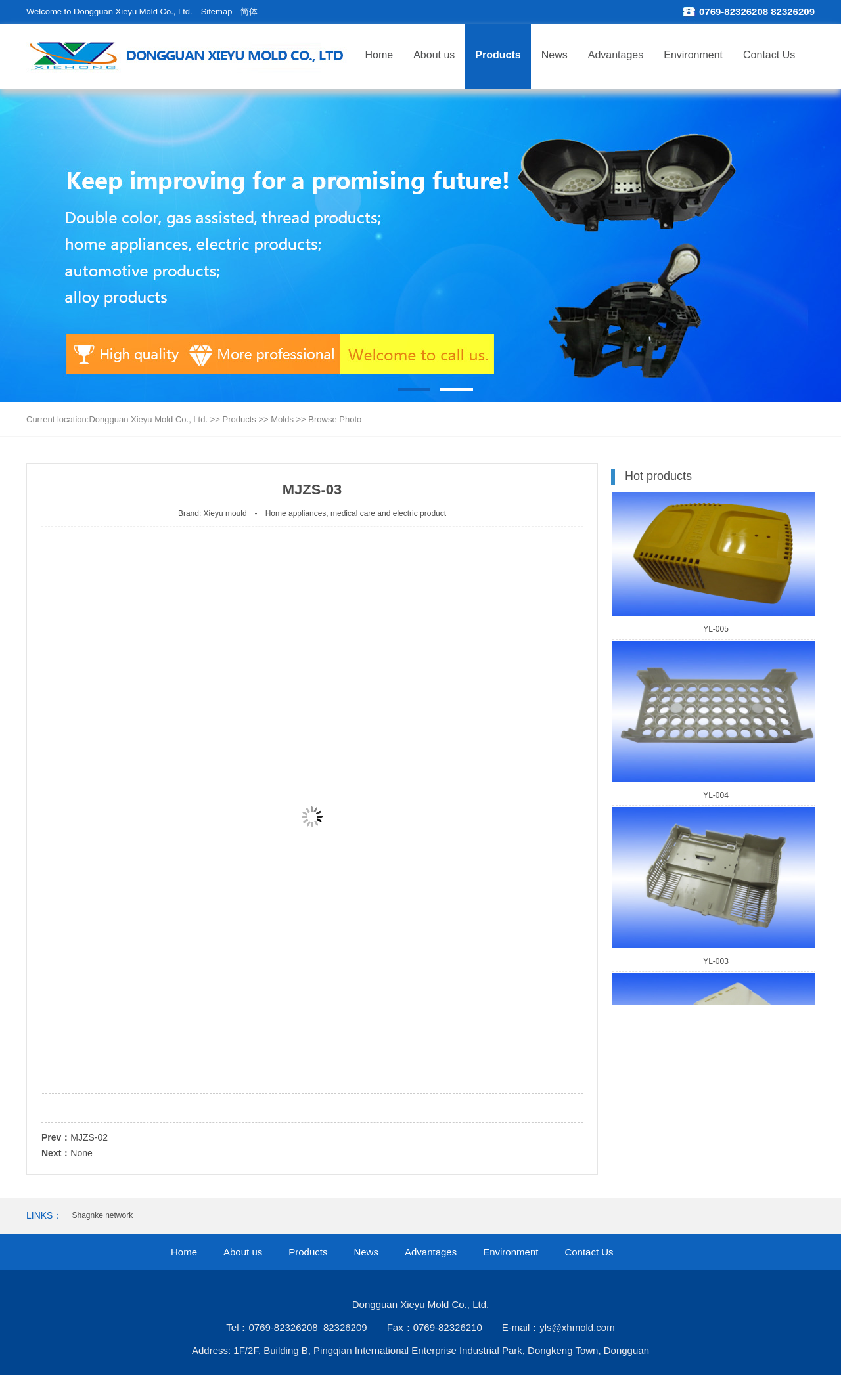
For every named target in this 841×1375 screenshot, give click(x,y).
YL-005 (716, 631)
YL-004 (716, 797)
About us (434, 54)
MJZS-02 (89, 1137)
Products (497, 54)
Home (379, 54)
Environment (693, 54)
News (554, 54)
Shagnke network (102, 1215)
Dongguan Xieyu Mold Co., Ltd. (148, 419)
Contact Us (769, 54)
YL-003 (716, 963)
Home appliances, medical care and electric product (355, 513)
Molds (282, 419)
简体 (249, 11)
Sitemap (217, 11)
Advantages (616, 54)
